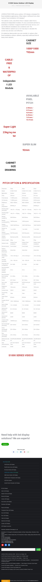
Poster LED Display (5, 507)
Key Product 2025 (6, 461)
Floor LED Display (4, 515)
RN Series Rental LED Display (10, 469)
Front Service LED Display (6, 501)
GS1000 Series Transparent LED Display (12, 477)
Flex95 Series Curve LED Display (10, 467)
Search (3, 546)
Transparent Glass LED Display (7, 510)
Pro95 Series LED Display (9, 464)
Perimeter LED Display (5, 504)
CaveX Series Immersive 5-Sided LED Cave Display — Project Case (14, 558)
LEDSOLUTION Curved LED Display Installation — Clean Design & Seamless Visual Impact (19, 563)
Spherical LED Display (5, 520)
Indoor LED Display (5, 491)
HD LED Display (4, 488)
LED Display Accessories (6, 526)
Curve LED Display (5, 512)
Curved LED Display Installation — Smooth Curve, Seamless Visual (14, 565)
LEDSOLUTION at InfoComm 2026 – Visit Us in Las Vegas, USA (13, 554)
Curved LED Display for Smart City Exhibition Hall (11, 567)
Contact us (5, 444)
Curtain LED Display (5, 498)
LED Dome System (8, 480)
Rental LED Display (5, 496)
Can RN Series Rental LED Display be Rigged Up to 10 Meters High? (14, 556)
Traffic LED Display (5, 518)
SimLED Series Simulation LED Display (12, 483)
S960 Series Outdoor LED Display (11, 475)
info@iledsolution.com (8, 541)
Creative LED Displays (5, 523)
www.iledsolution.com (9, 542)
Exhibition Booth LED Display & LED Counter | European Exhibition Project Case (17, 569)
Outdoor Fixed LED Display (6, 493)
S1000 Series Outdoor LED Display (11, 472)
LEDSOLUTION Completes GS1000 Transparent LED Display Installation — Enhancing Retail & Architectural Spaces (20, 561)
